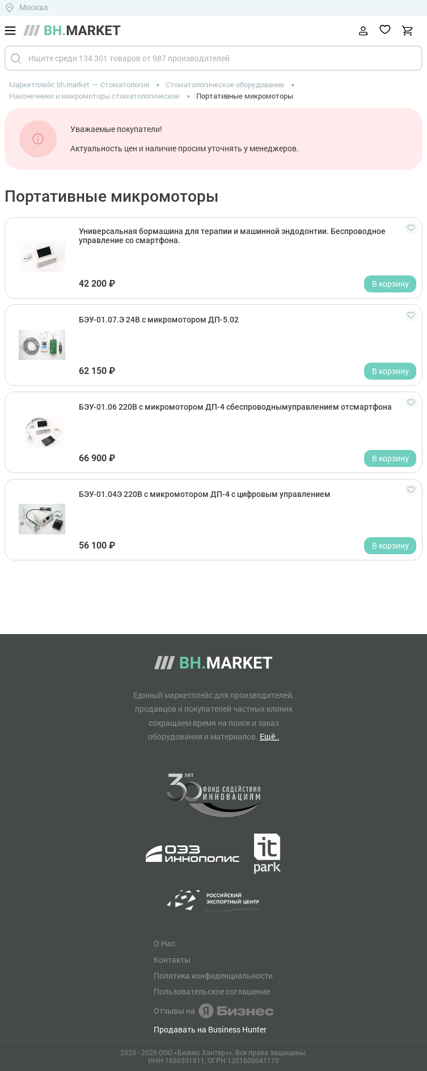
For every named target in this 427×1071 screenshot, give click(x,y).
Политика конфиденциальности (213, 975)
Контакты (172, 959)
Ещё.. (270, 736)
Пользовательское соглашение (212, 991)
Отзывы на (213, 1011)
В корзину (390, 283)
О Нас (164, 943)
